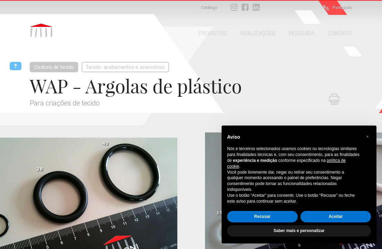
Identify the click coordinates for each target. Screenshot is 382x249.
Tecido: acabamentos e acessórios (125, 67)
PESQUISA (301, 33)
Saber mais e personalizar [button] (299, 230)
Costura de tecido (54, 67)
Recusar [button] (262, 216)
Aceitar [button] (336, 216)
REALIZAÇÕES (258, 33)
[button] (367, 136)
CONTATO (339, 33)
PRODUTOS (212, 33)
